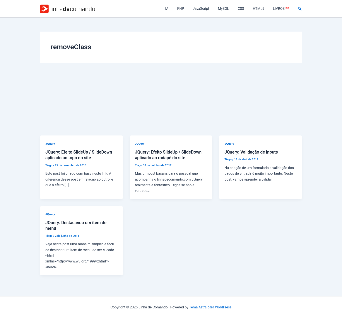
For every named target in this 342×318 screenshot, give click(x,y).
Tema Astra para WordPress (210, 307)
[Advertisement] (171, 102)
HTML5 (261, 9)
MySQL (229, 9)
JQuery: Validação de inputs (251, 152)
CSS (245, 9)
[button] (300, 9)
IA (178, 9)
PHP (190, 9)
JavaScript (209, 9)
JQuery (50, 143)
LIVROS (282, 9)
